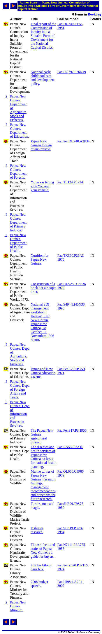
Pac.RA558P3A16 (70, 447)
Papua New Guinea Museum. (18, 606)
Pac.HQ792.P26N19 (71, 72)
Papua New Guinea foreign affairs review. (41, 145)
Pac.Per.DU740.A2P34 (73, 141)
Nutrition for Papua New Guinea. (39, 259)
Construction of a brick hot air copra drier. (43, 288)
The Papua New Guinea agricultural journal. (42, 436)
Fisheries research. (37, 530)
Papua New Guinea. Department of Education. (19, 130)
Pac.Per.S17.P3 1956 (71, 430)
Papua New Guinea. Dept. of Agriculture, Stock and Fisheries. (20, 354)
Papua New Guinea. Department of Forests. (18, 171)
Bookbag (94, 14)
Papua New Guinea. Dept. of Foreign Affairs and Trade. (20, 389)
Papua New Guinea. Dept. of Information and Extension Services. (20, 413)
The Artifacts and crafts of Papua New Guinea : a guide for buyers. (43, 550)
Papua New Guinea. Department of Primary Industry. (18, 222)
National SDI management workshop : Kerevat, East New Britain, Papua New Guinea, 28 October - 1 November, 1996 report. (42, 322)
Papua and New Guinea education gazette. (43, 373)
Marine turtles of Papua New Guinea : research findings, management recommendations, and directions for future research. (43, 485)
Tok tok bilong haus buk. (41, 567)
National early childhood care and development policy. (43, 77)
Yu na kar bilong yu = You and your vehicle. (42, 186)
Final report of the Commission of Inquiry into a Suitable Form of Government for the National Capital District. (43, 35)
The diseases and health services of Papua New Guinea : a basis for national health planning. (43, 456)
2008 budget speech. (39, 584)
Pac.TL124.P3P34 (70, 182)
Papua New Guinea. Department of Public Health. (18, 243)
